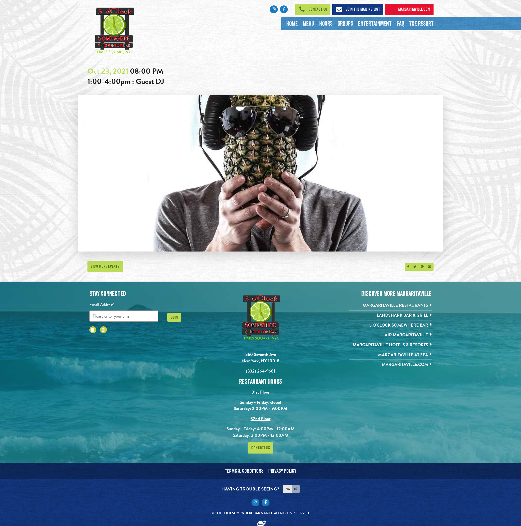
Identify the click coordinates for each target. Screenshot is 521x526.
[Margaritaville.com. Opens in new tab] (390, 364)
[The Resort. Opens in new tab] (421, 23)
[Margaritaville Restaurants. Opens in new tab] (390, 305)
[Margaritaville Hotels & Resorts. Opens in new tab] (390, 345)
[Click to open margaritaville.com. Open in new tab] (409, 9)
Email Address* (101, 304)
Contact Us (260, 448)
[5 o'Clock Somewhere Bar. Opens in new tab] (390, 325)
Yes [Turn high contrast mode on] (287, 488)
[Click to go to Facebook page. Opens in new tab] (284, 9)
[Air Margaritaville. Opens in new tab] (390, 335)
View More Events (105, 266)
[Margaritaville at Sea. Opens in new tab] (390, 355)
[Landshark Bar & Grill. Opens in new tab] (390, 315)
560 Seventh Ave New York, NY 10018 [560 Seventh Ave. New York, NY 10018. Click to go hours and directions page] (260, 357)
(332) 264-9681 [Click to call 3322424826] (260, 371)
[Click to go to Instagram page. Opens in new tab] (274, 9)
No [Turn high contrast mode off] (295, 488)
